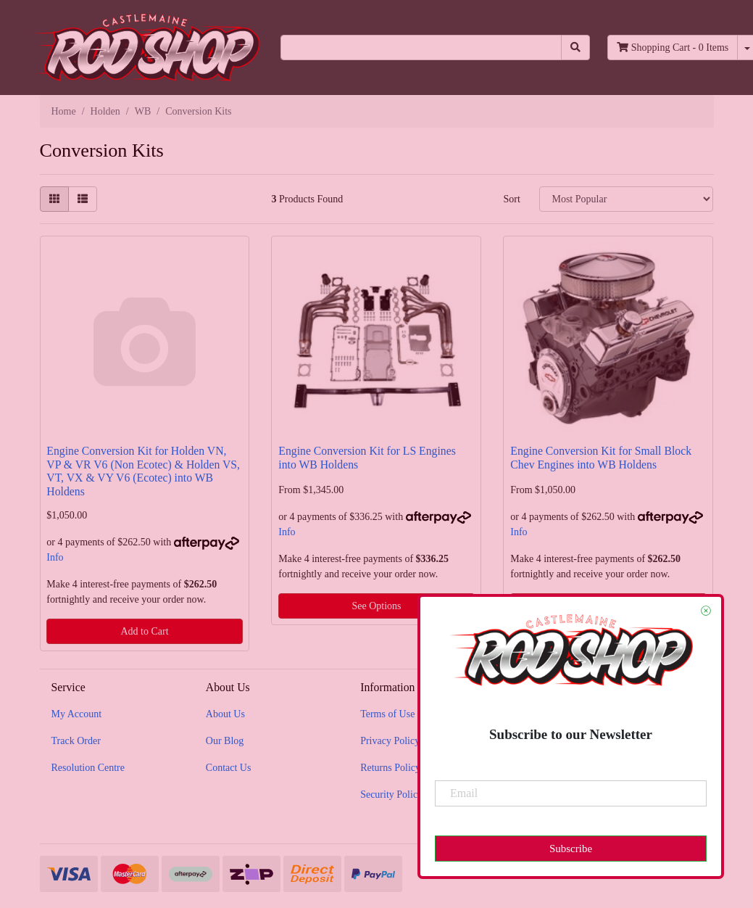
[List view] (82, 199)
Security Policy (391, 794)
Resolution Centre (88, 767)
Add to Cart (144, 631)
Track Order (76, 740)
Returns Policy (390, 767)
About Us (225, 714)
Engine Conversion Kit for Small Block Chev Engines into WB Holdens (600, 458)
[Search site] (575, 47)
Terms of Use (387, 714)
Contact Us (228, 767)
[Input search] (421, 47)
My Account (76, 714)
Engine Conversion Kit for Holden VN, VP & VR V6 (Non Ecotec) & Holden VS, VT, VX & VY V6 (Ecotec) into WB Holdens (143, 471)
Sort (511, 199)
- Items (672, 47)
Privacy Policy (390, 740)
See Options (376, 605)
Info (54, 557)
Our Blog (225, 740)
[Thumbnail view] (54, 199)
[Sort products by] (626, 199)
